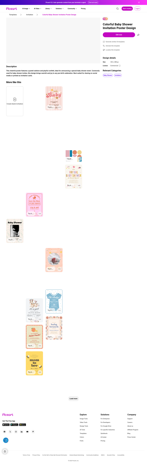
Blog (128, 433)
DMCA (103, 455)
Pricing (103, 441)
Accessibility (120, 455)
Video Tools (83, 422)
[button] (26, 8)
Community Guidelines (92, 455)
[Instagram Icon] (16, 432)
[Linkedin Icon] (22, 432)
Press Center (131, 437)
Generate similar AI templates (115, 42)
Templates (83, 433)
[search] (117, 8)
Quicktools (104, 433)
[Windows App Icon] (22, 425)
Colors (82, 437)
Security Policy (111, 455)
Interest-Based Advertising (77, 455)
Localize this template (113, 50)
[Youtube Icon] (27, 432)
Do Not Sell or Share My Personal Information (54, 455)
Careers (129, 422)
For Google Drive (106, 426)
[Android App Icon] (14, 425)
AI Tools (82, 430)
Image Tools (84, 419)
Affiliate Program (132, 430)
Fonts (81, 441)
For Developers (105, 422)
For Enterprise (105, 419)
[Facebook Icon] (4, 432)
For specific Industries (108, 430)
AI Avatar (103, 437)
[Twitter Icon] (10, 432)
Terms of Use (26, 455)
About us (130, 426)
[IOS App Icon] (6, 425)
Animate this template (113, 46)
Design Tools (84, 426)
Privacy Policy (36, 455)
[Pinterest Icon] (33, 432)
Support (130, 419)
